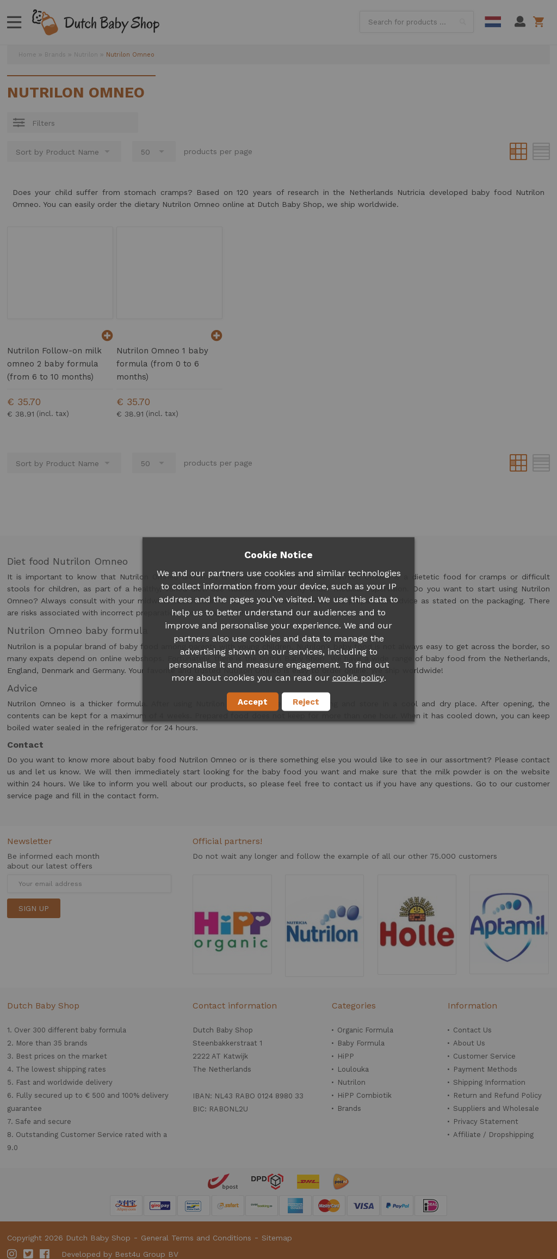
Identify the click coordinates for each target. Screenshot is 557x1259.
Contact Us (472, 1030)
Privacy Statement (485, 1121)
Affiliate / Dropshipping (493, 1134)
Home (27, 54)
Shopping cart (540, 22)
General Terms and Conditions (196, 1237)
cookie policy (358, 678)
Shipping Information (489, 1082)
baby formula (103, 1030)
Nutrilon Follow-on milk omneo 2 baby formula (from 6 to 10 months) (54, 364)
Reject (306, 702)
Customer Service (484, 1056)
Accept (253, 702)
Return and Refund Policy (497, 1095)
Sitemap (277, 1237)
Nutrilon (86, 54)
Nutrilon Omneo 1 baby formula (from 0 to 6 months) (162, 364)
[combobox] (417, 22)
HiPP (345, 1056)
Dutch (493, 21)
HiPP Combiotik (364, 1095)
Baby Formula (361, 1043)
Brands (55, 54)
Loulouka (353, 1069)
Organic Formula (365, 1030)
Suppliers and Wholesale (496, 1108)
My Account (520, 22)
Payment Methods (485, 1069)
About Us (469, 1043)
